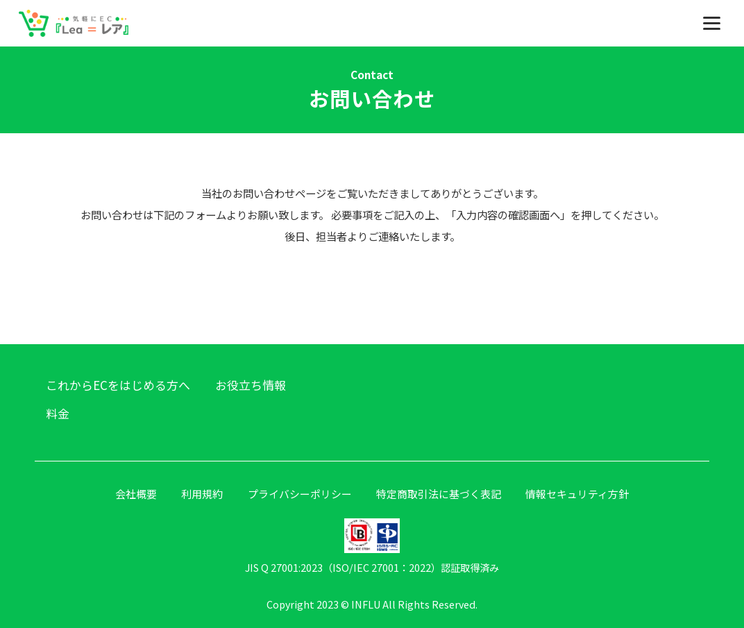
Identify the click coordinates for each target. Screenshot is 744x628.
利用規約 (202, 493)
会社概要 (136, 493)
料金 (57, 413)
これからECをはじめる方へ (118, 384)
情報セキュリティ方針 (577, 493)
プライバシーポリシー (300, 493)
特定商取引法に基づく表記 (438, 493)
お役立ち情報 (250, 384)
